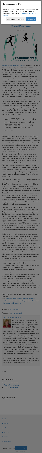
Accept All (31, 19)
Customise (11, 19)
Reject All (21, 19)
